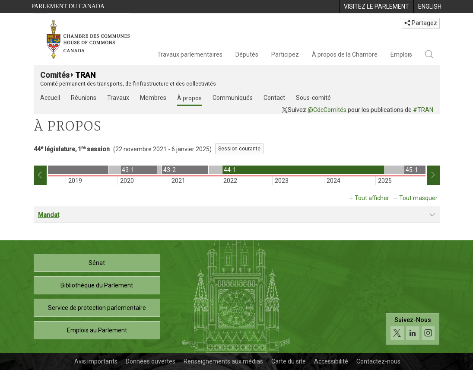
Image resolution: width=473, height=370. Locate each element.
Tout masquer (418, 198)
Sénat (97, 262)
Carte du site (288, 361)
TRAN (85, 75)
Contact (274, 97)
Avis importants (95, 361)
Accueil (50, 97)
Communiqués (233, 97)
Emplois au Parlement (97, 330)
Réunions (83, 97)
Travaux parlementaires (189, 54)
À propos (189, 98)
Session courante (239, 149)
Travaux (118, 97)
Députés (246, 54)
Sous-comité (313, 97)
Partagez (420, 22)
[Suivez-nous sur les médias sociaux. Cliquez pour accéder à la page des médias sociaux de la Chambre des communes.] (413, 328)
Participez (285, 54)
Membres (153, 97)
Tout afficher (372, 198)
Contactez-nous (378, 361)
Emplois (401, 54)
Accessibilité (331, 361)
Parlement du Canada (68, 6)
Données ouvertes (150, 361)
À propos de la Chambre (345, 54)
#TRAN (423, 109)
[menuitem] (376, 6)
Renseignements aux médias (223, 361)
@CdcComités (327, 109)
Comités (55, 75)
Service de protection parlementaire (97, 307)
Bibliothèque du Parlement (96, 285)
